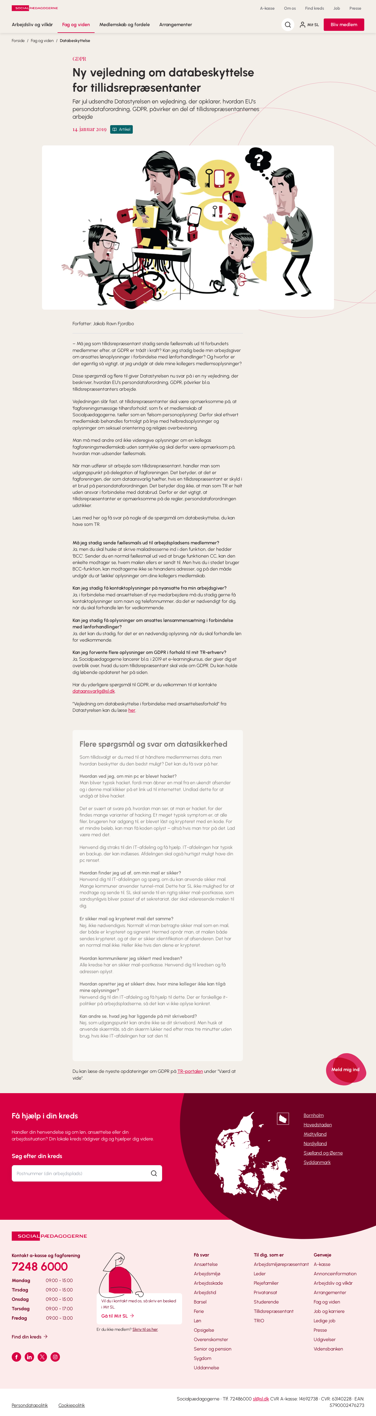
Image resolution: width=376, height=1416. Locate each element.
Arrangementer (175, 24)
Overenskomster (211, 1339)
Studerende (266, 1302)
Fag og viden (76, 24)
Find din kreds (30, 1336)
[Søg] (287, 24)
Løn (197, 1320)
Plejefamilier (266, 1283)
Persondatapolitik (30, 1405)
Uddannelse (206, 1367)
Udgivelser (325, 1339)
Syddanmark (317, 1162)
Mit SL (309, 24)
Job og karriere (329, 1311)
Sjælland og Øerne (323, 1153)
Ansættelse (206, 1264)
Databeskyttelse (75, 40)
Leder (260, 1273)
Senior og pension (212, 1349)
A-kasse (267, 8)
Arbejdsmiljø (207, 1273)
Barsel (200, 1302)
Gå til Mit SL (118, 1316)
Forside (18, 40)
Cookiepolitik (71, 1405)
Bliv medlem (344, 24)
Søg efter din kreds (37, 1156)
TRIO (259, 1320)
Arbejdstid (205, 1292)
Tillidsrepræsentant (274, 1311)
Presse (355, 8)
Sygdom (202, 1358)
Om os (290, 8)
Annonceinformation (335, 1273)
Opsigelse (204, 1330)
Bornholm (314, 1115)
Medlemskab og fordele (124, 24)
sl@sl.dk (261, 1399)
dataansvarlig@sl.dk (94, 691)
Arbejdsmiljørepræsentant (281, 1264)
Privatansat (265, 1292)
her (131, 710)
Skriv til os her (145, 1329)
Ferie (199, 1311)
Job (336, 8)
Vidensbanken (328, 1349)
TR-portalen (190, 1071)
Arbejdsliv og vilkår (32, 24)
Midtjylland (315, 1134)
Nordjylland (315, 1143)
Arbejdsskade (208, 1283)
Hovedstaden (318, 1125)
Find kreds (314, 8)
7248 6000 (40, 1266)
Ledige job (324, 1320)
